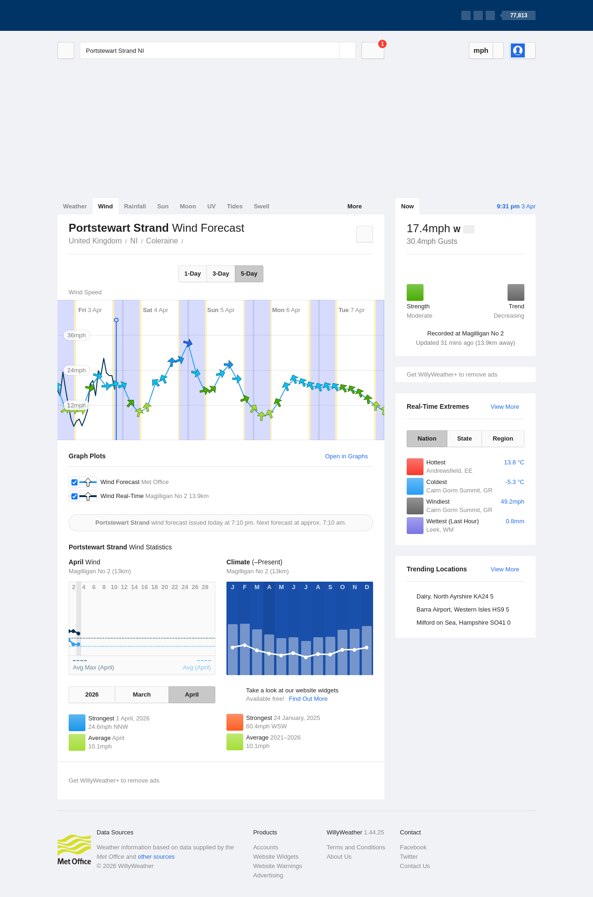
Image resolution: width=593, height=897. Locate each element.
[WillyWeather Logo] (101, 15)
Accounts (265, 847)
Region (503, 438)
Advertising (268, 875)
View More (505, 406)
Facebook (413, 847)
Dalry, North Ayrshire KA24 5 (455, 596)
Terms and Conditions (355, 847)
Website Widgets (275, 856)
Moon (188, 206)
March (142, 694)
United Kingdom (95, 241)
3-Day (220, 273)
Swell (261, 206)
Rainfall (135, 206)
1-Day (192, 273)
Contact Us (415, 865)
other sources (156, 856)
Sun (163, 206)
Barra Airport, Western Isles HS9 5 (463, 609)
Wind (105, 206)
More (354, 206)
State (464, 438)
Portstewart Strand (188, 240)
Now (407, 206)
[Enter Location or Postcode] (218, 50)
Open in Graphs (346, 456)
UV (211, 206)
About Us (338, 856)
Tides (235, 206)
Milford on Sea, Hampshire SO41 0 (464, 622)
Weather (75, 206)
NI (134, 241)
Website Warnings (277, 865)
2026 (92, 694)
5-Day (249, 273)
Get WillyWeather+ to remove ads (452, 374)
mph (480, 50)
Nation (426, 438)
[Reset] (331, 50)
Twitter (409, 856)
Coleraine (162, 241)
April (192, 694)
